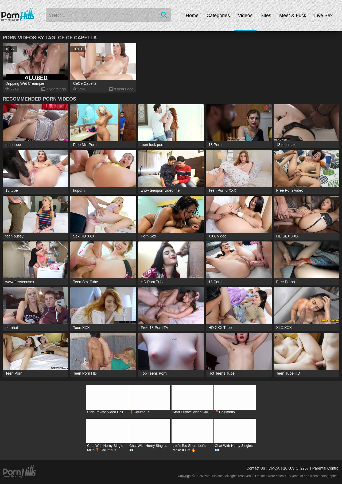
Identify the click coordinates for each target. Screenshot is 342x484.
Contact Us (255, 468)
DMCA (274, 468)
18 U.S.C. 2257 (296, 468)
